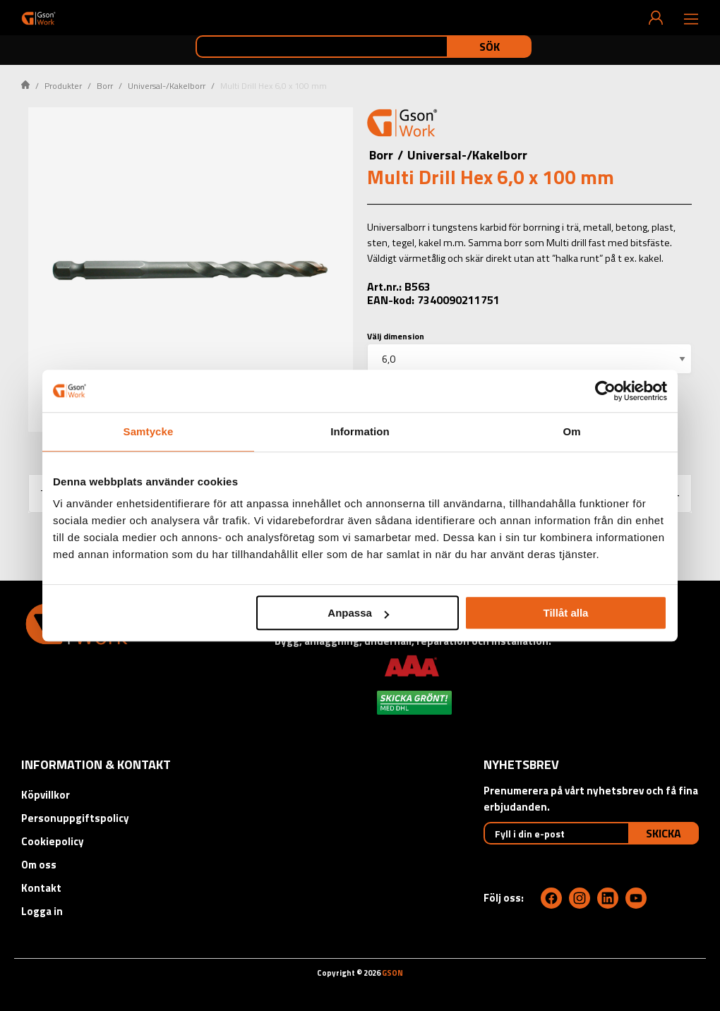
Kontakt (41, 888)
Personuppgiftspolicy (75, 818)
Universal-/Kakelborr (166, 85)
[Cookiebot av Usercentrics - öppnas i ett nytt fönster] (605, 390)
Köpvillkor (45, 795)
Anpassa (358, 613)
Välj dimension (395, 336)
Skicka (663, 833)
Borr (105, 85)
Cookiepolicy (52, 841)
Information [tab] (360, 431)
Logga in (42, 911)
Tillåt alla (565, 613)
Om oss (38, 864)
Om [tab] (571, 431)
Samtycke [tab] (149, 431)
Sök (489, 46)
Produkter (63, 85)
